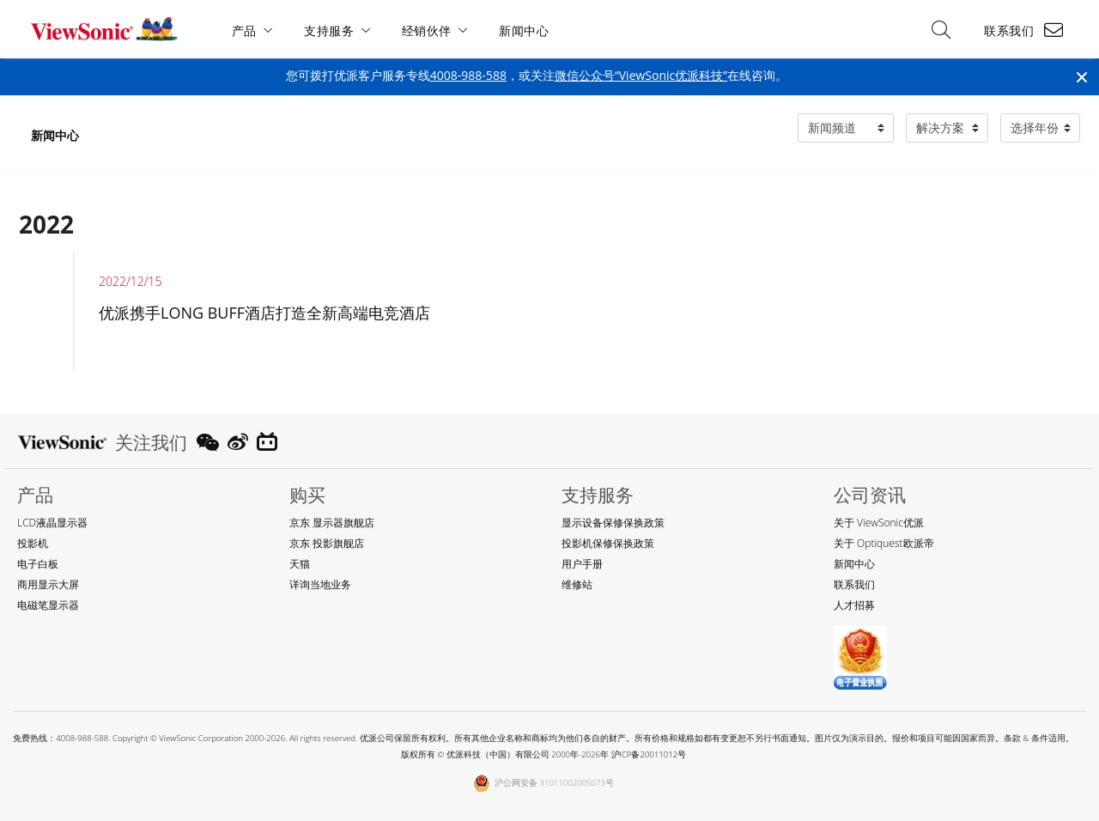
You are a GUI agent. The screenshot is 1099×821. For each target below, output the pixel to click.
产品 (244, 30)
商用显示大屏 (48, 584)
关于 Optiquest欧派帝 (884, 543)
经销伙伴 (427, 30)
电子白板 (37, 563)
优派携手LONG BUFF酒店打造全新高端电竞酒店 (264, 312)
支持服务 (330, 30)
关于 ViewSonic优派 (879, 522)
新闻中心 (525, 30)
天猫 (299, 563)
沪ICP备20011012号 (649, 754)
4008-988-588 (468, 75)
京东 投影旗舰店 (326, 543)
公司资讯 (870, 495)
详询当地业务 (320, 584)
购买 (307, 495)
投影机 (32, 543)
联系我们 (1009, 30)
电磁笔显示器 (48, 605)
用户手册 (582, 563)
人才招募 (854, 605)
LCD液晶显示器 (52, 522)
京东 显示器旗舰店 (331, 522)
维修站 (577, 584)
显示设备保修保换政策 (613, 522)
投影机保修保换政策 (608, 543)
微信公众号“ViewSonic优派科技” (641, 75)
